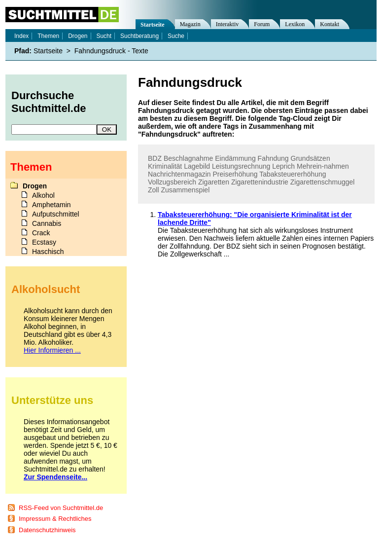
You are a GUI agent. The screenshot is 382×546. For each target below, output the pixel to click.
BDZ (155, 158)
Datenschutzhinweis (47, 530)
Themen (48, 36)
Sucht (103, 36)
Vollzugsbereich (172, 182)
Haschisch (48, 251)
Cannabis (46, 223)
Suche (176, 36)
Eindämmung (235, 158)
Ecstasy (44, 242)
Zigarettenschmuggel (322, 182)
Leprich (283, 166)
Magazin (190, 24)
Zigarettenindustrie (259, 182)
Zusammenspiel (185, 190)
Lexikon (295, 24)
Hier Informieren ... (52, 350)
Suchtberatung (139, 36)
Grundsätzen (310, 158)
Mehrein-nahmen (323, 166)
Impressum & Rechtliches (55, 518)
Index (21, 36)
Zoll (153, 190)
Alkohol (43, 195)
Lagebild (197, 166)
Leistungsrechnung (241, 166)
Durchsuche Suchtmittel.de (48, 101)
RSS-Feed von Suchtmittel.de (61, 507)
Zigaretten (213, 182)
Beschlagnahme (188, 158)
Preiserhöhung (235, 174)
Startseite (152, 24)
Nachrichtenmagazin (179, 174)
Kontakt (329, 24)
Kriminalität (165, 166)
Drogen (77, 36)
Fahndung (273, 158)
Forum (262, 24)
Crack (41, 233)
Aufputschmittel (55, 214)
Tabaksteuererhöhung (292, 174)
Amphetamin (51, 205)
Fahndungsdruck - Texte (111, 51)
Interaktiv (227, 24)
